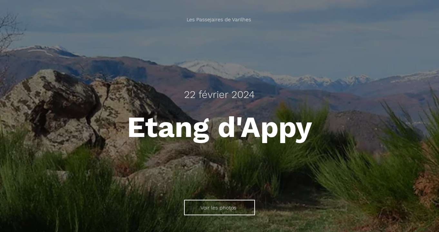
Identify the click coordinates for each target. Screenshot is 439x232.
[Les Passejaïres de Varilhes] (219, 19)
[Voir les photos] (219, 207)
